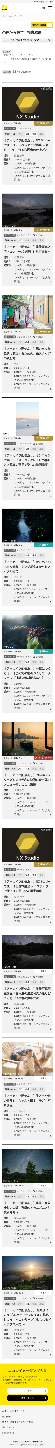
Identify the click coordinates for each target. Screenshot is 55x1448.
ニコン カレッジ (15, 16)
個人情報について (10, 1416)
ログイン (27, 1390)
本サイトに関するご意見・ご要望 (17, 1421)
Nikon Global (8, 1432)
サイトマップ (8, 1427)
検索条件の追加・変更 (27, 40)
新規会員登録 (27, 1397)
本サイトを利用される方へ (14, 1411)
